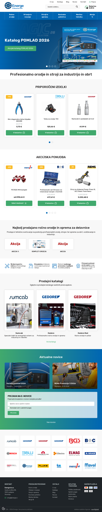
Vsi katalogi (51, 342)
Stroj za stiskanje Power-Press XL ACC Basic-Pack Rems (83, 190)
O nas (52, 2)
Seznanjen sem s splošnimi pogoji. (21, 408)
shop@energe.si (12, 498)
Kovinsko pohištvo (62, 16)
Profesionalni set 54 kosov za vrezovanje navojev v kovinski (51, 191)
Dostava (71, 499)
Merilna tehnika (79, 16)
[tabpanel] (51, 44)
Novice (75, 2)
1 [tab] (46, 66)
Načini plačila (72, 496)
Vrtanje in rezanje (28, 16)
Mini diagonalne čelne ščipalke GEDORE (19, 120)
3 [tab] (52, 66)
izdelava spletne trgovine (82, 509)
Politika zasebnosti (74, 489)
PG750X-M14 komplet (19, 190)
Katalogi (60, 2)
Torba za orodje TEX (51, 119)
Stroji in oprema (44, 16)
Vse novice (51, 422)
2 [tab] (49, 66)
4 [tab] (55, 66)
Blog (67, 2)
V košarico (19, 133)
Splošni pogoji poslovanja (72, 493)
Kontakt (83, 2)
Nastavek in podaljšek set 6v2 (83, 119)
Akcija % (92, 16)
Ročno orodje (11, 16)
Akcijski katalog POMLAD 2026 (20, 48)
